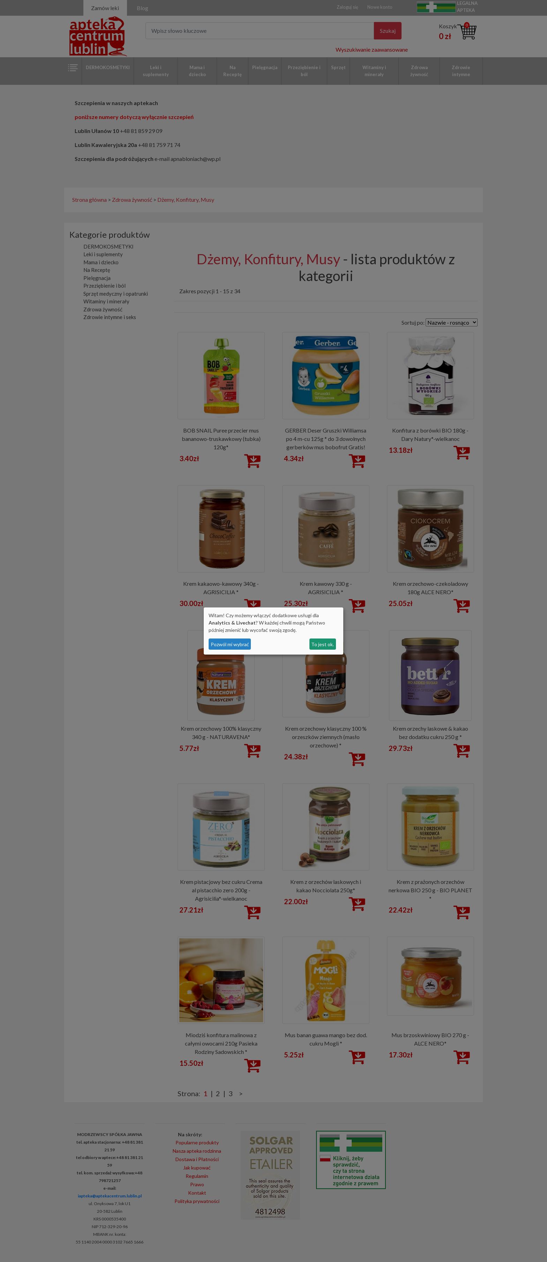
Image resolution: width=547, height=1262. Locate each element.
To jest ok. (322, 644)
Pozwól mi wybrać (230, 644)
